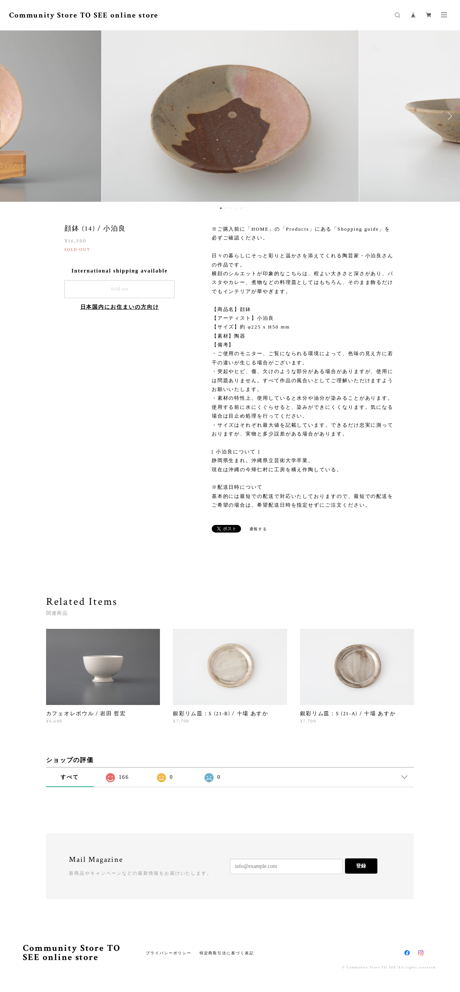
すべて (70, 777)
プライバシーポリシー (168, 953)
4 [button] (235, 208)
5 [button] (240, 208)
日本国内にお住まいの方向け (119, 307)
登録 (361, 866)
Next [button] (448, 116)
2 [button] (226, 208)
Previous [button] (11, 116)
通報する (258, 529)
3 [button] (231, 208)
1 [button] (221, 208)
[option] (230, 116)
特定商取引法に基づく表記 (227, 953)
